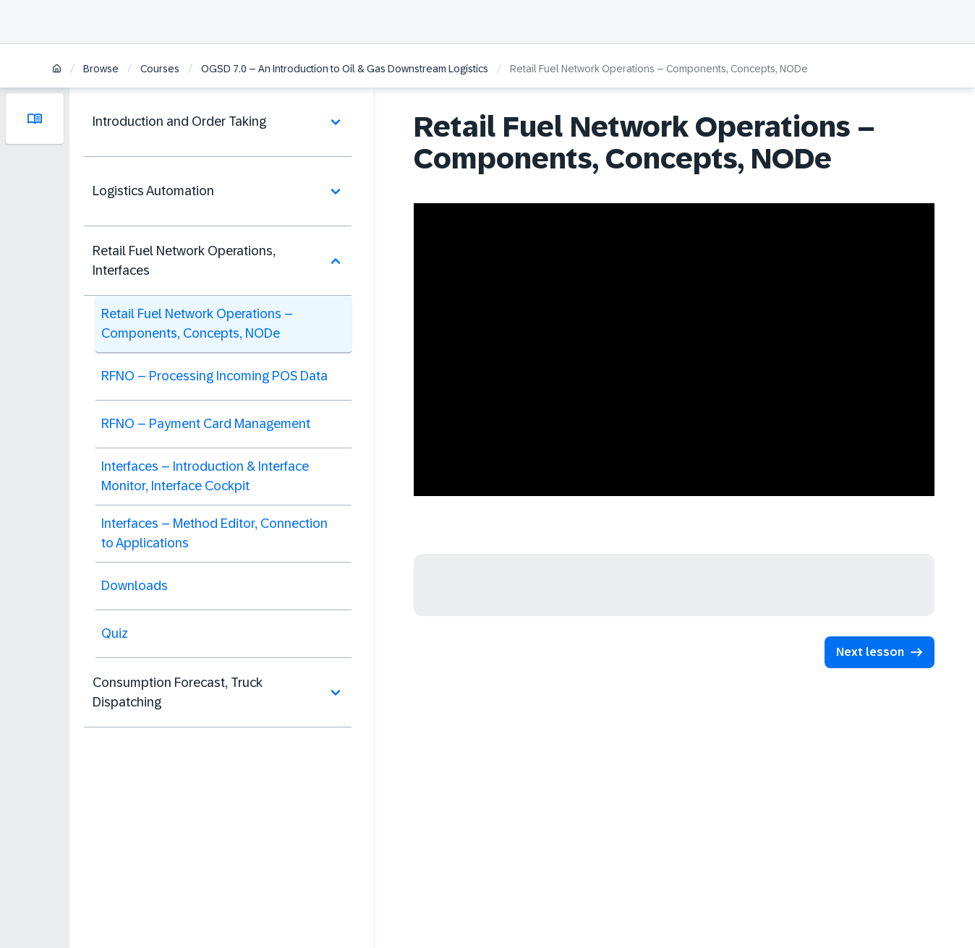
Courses (159, 68)
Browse (101, 68)
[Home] (56, 70)
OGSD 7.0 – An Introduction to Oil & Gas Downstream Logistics (344, 68)
